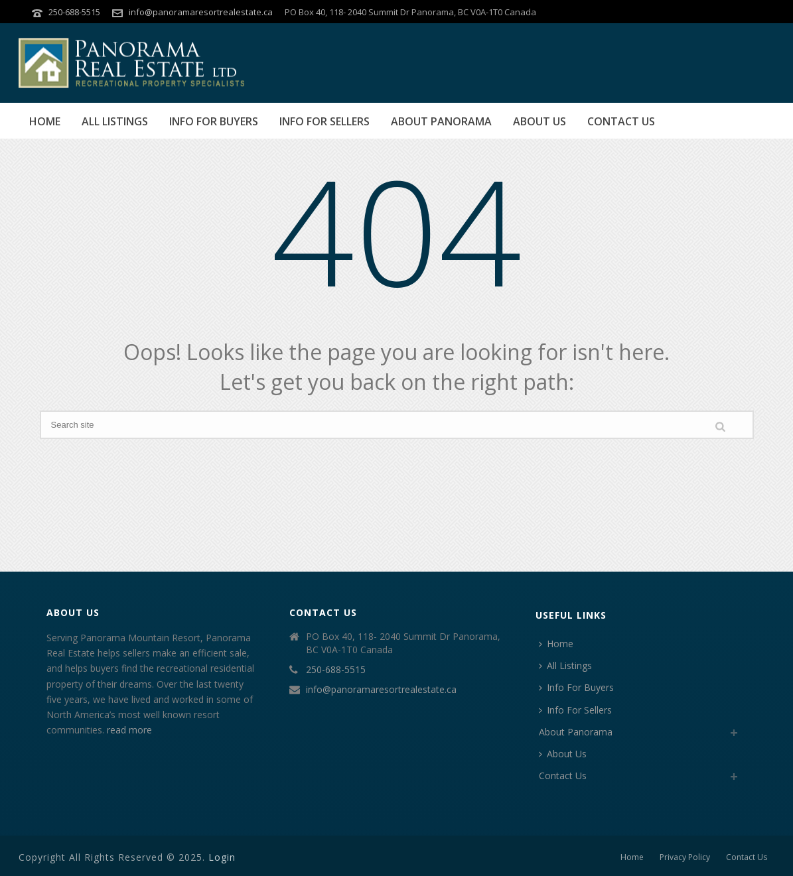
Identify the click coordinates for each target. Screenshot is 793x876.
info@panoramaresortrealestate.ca (201, 12)
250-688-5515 (74, 12)
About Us (539, 121)
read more (129, 729)
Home (44, 121)
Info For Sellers (324, 121)
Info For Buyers (213, 121)
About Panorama (441, 121)
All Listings (115, 121)
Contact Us (621, 121)
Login (222, 857)
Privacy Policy (685, 857)
